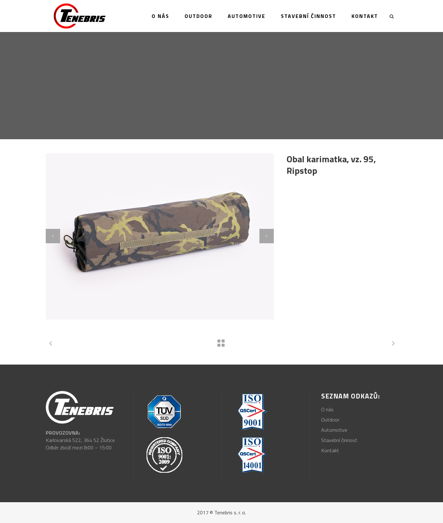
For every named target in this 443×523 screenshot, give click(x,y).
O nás (327, 409)
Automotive (334, 429)
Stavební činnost (339, 440)
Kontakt (330, 450)
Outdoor (330, 419)
